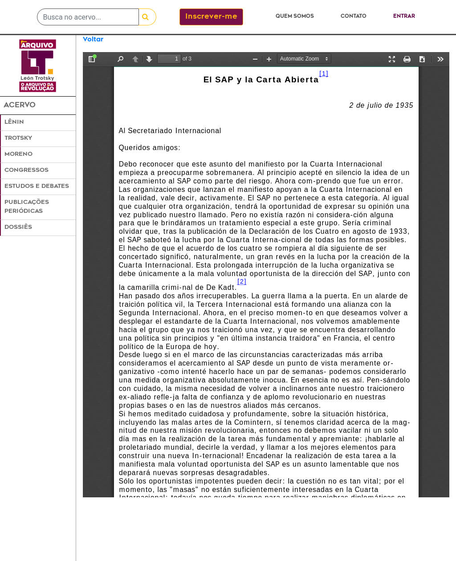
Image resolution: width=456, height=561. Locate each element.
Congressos (26, 170)
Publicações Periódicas (26, 207)
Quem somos (295, 16)
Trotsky (18, 138)
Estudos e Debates (36, 186)
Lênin (14, 122)
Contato (353, 16)
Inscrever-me (211, 16)
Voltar (93, 40)
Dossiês (18, 227)
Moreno (18, 154)
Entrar (404, 16)
